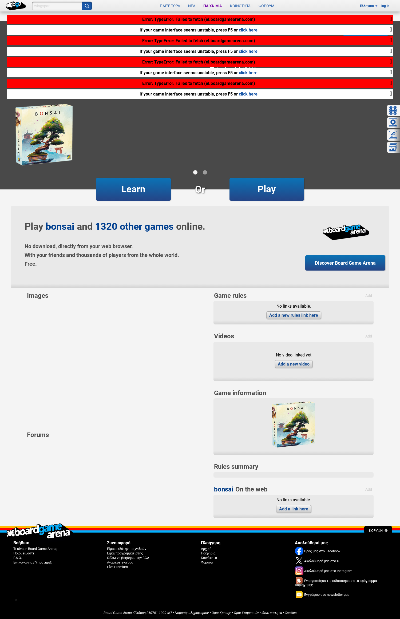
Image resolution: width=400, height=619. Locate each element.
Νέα (191, 6)
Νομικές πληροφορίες (192, 613)
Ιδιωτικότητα (272, 613)
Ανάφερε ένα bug (120, 562)
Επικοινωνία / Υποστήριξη (33, 562)
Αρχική (206, 549)
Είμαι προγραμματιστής (125, 553)
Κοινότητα (240, 6)
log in (385, 6)
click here (248, 30)
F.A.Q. (17, 558)
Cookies (291, 613)
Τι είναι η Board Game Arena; (35, 549)
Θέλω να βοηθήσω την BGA (128, 558)
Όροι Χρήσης (221, 613)
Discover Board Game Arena (345, 263)
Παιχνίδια (212, 6)
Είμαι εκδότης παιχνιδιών (126, 549)
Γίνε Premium (117, 567)
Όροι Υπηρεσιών (246, 613)
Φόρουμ (266, 6)
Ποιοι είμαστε (24, 553)
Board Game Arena (118, 613)
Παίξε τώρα (170, 6)
